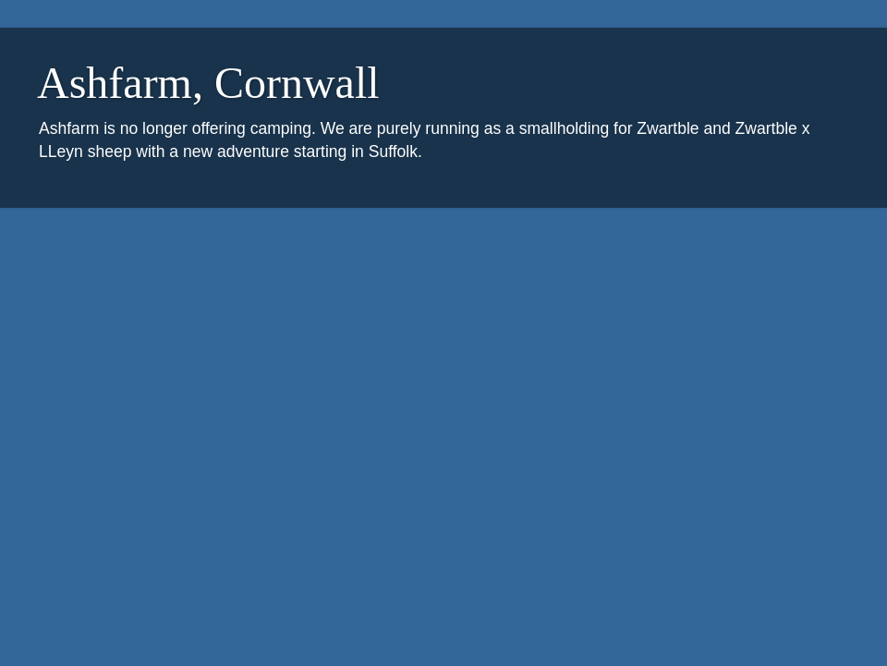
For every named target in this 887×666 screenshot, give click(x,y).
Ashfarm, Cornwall (208, 82)
